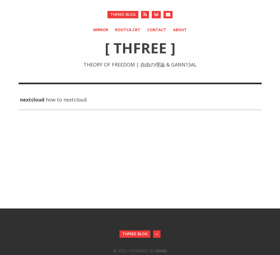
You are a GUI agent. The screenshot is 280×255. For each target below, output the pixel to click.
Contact (156, 29)
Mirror (100, 29)
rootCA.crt (127, 29)
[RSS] (145, 14)
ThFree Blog (123, 14)
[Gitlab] (156, 14)
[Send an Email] (168, 14)
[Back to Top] (157, 234)
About (180, 29)
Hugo (161, 250)
